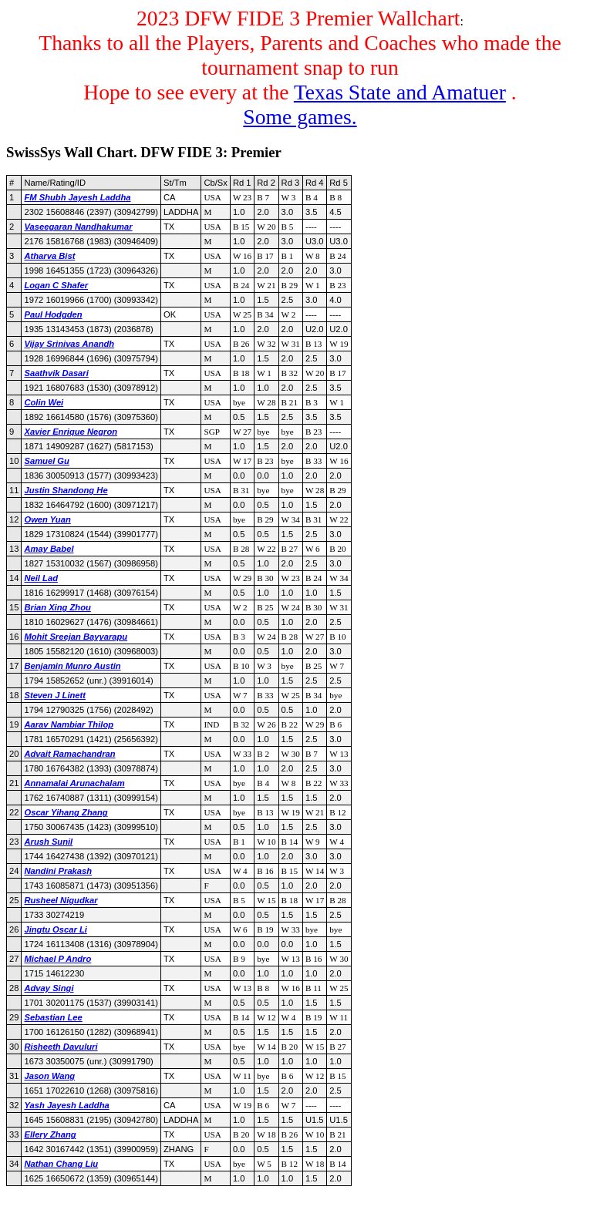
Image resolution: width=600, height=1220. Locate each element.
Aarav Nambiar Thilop (68, 724)
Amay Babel (48, 548)
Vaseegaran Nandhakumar (78, 226)
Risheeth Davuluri (60, 1046)
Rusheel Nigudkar (60, 900)
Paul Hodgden (53, 314)
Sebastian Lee (53, 1017)
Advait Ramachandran (69, 753)
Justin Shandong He (65, 490)
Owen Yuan (47, 519)
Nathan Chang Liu (61, 1163)
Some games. (299, 117)
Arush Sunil (48, 841)
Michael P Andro (57, 958)
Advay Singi (48, 988)
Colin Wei (43, 402)
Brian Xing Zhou (57, 607)
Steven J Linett (55, 695)
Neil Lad (41, 578)
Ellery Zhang (50, 1134)
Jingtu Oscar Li (55, 929)
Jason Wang (49, 1076)
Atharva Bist (49, 255)
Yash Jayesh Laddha (66, 1105)
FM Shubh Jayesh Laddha (77, 197)
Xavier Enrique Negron (70, 431)
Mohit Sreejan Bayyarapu (75, 636)
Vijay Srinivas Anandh (69, 343)
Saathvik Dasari (56, 373)
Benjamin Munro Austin (72, 665)
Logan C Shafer (56, 285)
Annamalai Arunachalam (74, 783)
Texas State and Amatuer (400, 92)
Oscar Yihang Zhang (65, 812)
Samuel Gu (46, 460)
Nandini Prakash (58, 871)
